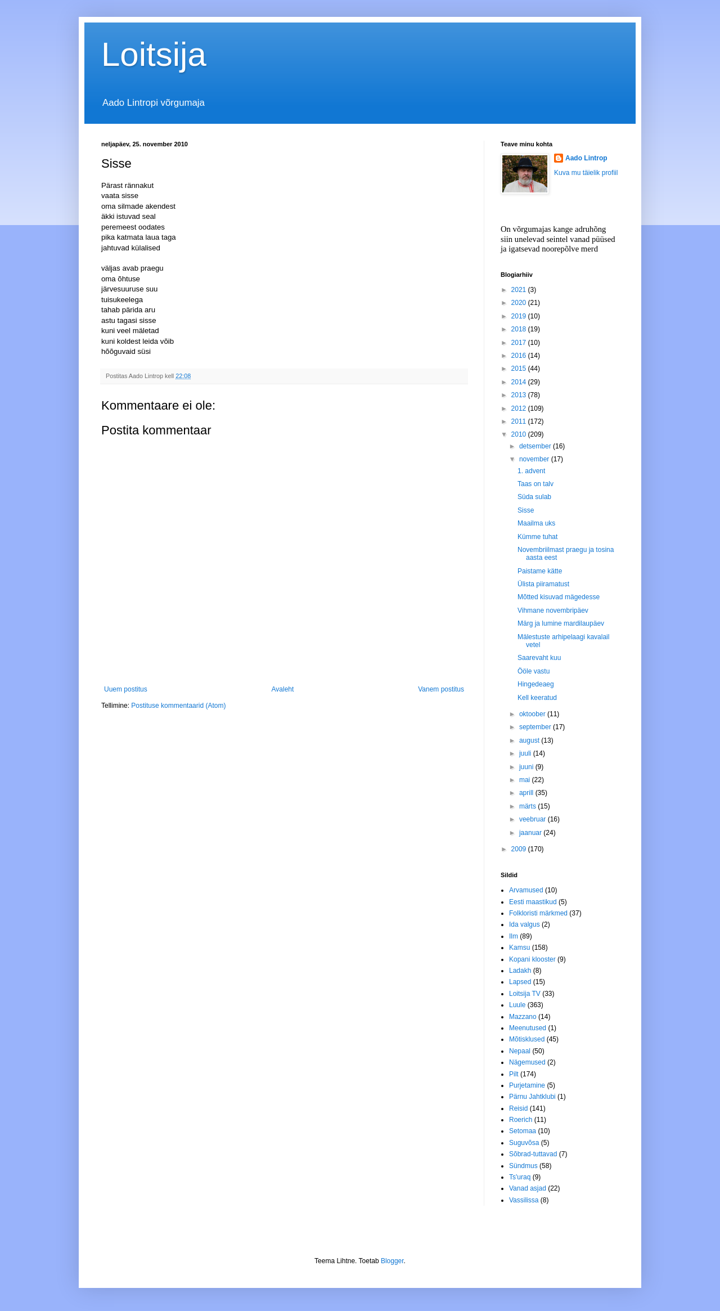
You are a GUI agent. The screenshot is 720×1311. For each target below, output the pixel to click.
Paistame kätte (540, 571)
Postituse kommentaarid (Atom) (178, 706)
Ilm (513, 936)
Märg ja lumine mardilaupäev (561, 623)
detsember (536, 446)
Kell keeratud (537, 698)
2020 (519, 303)
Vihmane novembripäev (553, 610)
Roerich (520, 1120)
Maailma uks (536, 523)
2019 (519, 316)
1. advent (531, 471)
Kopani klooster (532, 959)
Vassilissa (523, 1200)
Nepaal (519, 1051)
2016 (519, 356)
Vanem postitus (441, 689)
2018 (519, 329)
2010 (519, 434)
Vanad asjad (527, 1188)
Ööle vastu (534, 671)
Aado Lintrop (586, 158)
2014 (519, 382)
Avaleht (283, 689)
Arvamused (526, 890)
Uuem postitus (125, 689)
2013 (519, 395)
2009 (519, 849)
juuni (527, 767)
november (535, 459)
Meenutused (527, 1028)
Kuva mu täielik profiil (586, 173)
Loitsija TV (525, 994)
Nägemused (527, 1062)
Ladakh (520, 971)
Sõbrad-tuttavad (533, 1154)
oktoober (533, 714)
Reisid (518, 1108)
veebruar (533, 819)
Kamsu (519, 947)
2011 (519, 421)
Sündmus (523, 1166)
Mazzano (523, 1017)
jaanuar (531, 833)
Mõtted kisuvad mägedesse (559, 597)
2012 (519, 408)
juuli (526, 753)
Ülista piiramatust (543, 584)
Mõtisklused (526, 1039)
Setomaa (522, 1131)
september (536, 727)
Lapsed (520, 982)
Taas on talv (536, 484)
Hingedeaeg (536, 684)
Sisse (526, 510)
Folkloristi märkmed (538, 913)
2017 (519, 343)
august (530, 740)
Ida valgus (524, 924)
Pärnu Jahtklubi (532, 1097)
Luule (517, 1005)
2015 (519, 368)
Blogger (392, 1261)
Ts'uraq (519, 1177)
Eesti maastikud (533, 902)
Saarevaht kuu (539, 658)
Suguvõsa (524, 1143)
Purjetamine (527, 1085)
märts (528, 806)
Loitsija (153, 54)
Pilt (514, 1074)
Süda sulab (534, 497)
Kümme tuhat (537, 537)
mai (525, 780)
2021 (519, 290)
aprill (527, 793)
